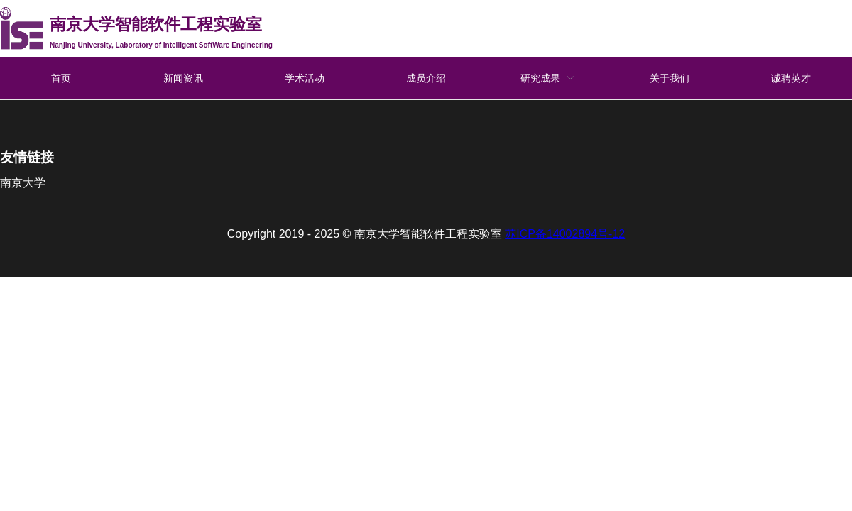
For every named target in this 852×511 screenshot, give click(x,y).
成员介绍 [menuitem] (426, 78)
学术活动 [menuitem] (304, 78)
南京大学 (22, 183)
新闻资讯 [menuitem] (183, 78)
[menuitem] (547, 78)
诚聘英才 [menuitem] (791, 78)
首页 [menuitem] (61, 78)
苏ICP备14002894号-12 (565, 234)
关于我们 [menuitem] (669, 78)
